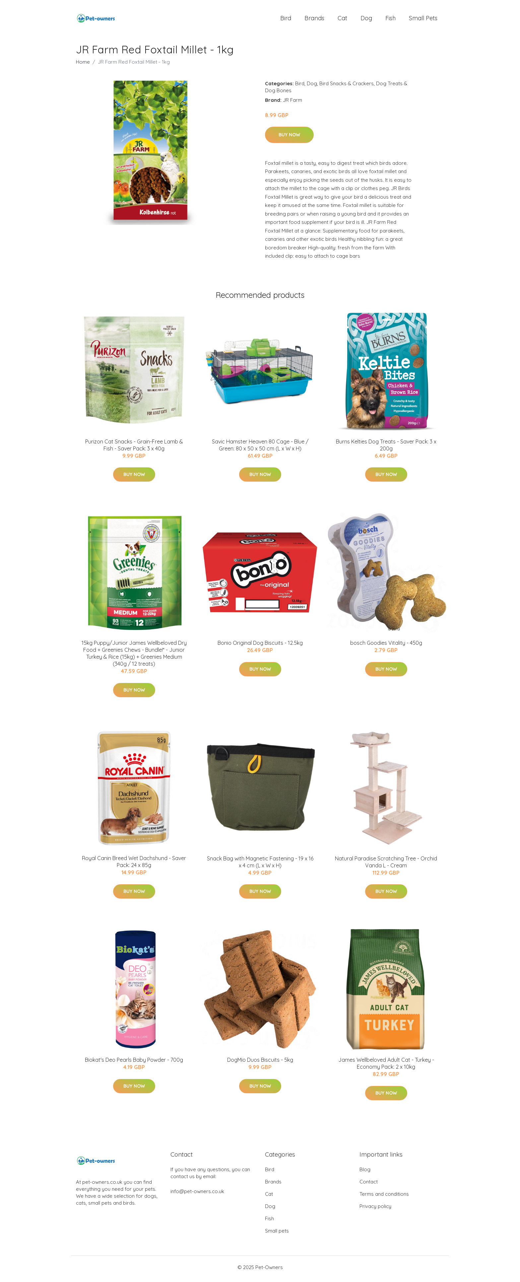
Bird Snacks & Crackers (346, 87)
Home (83, 65)
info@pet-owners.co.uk (197, 1194)
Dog (366, 20)
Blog (364, 1173)
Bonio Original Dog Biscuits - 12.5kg (260, 646)
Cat (342, 20)
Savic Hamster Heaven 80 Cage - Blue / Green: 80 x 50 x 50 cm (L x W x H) (260, 448)
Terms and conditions (384, 1197)
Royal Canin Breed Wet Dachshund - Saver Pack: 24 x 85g (134, 865)
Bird (285, 20)
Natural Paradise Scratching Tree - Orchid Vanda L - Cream (386, 865)
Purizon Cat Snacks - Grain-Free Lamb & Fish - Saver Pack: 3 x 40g (134, 448)
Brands (314, 20)
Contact (368, 1185)
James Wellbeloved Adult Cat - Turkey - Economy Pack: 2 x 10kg (386, 1067)
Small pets (423, 20)
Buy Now (289, 138)
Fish (390, 20)
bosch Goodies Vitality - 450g (386, 646)
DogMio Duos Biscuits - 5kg (260, 1063)
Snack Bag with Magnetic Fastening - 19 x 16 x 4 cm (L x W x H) (260, 865)
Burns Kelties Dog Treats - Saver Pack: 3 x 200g (386, 448)
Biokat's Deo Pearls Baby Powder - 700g (134, 1063)
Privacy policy (375, 1209)
